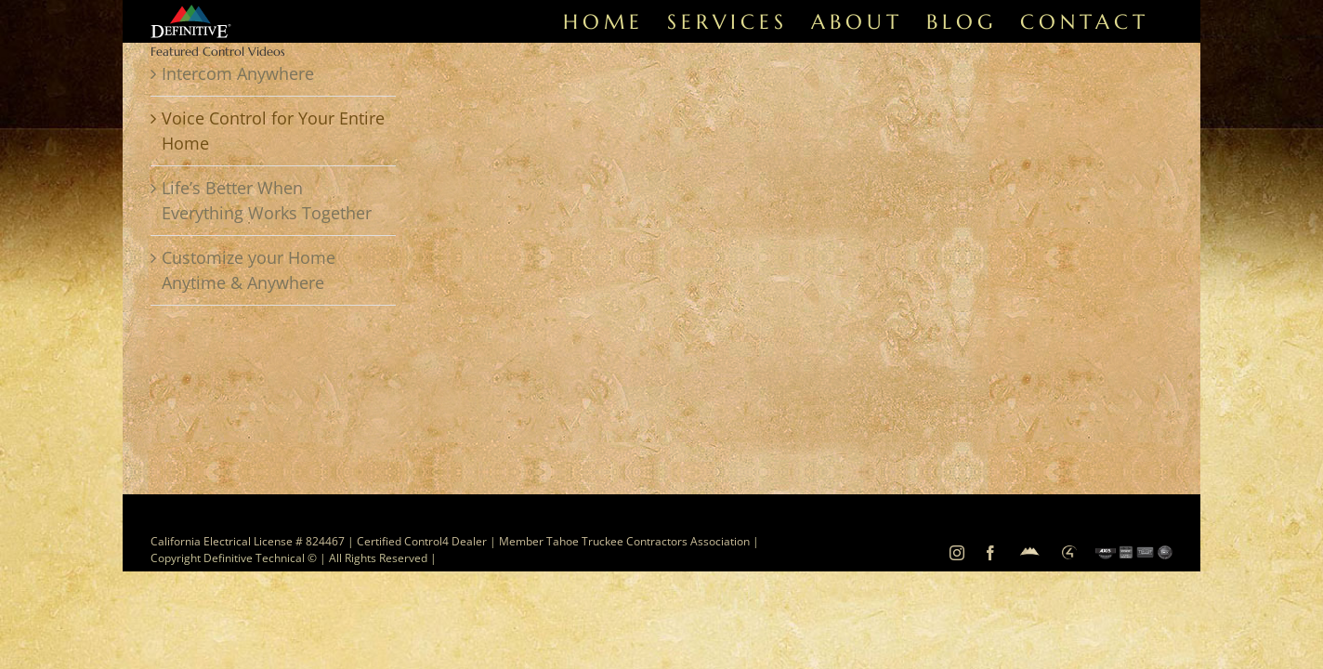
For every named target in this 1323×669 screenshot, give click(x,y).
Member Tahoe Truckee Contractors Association (626, 541)
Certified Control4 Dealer (422, 541)
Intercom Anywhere (238, 73)
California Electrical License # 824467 (248, 541)
